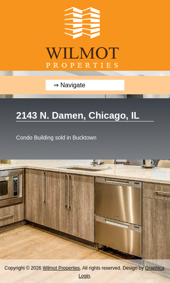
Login (84, 276)
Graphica (154, 268)
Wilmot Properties (61, 268)
